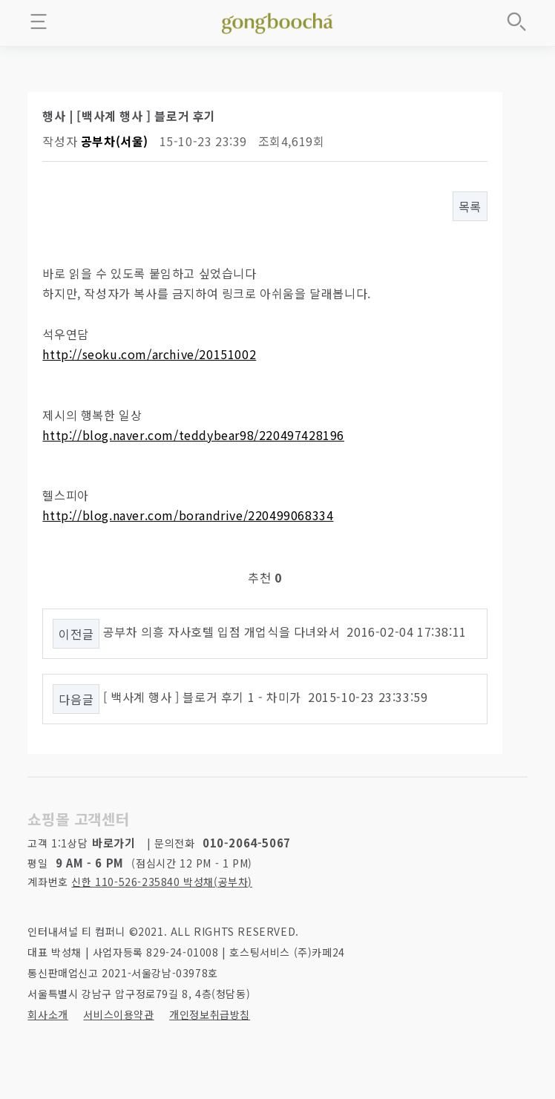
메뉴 (38, 21)
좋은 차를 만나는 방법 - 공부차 (277, 21)
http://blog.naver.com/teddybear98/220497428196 (193, 435)
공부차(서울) (114, 141)
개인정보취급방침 (209, 1014)
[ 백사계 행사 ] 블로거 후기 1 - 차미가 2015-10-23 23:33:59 (265, 697)
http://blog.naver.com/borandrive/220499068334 (187, 515)
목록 (470, 206)
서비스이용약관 (118, 1014)
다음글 (76, 699)
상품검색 (516, 21)
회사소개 (47, 1014)
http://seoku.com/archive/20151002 (149, 354)
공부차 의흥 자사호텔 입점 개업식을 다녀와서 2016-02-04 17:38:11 (285, 631)
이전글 (76, 634)
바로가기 (113, 842)
